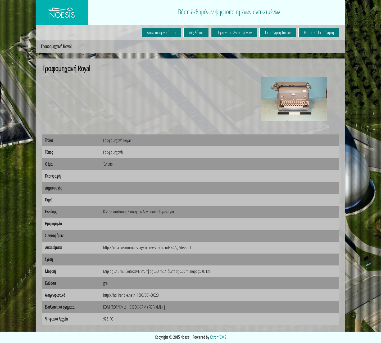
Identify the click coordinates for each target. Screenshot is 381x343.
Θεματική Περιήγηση (319, 32)
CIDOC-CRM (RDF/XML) (146, 307)
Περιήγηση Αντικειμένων (234, 32)
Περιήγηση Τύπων (278, 32)
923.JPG (108, 319)
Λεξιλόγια (196, 32)
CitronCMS (218, 337)
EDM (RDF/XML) (114, 307)
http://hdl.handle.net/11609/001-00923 (130, 295)
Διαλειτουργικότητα (161, 32)
